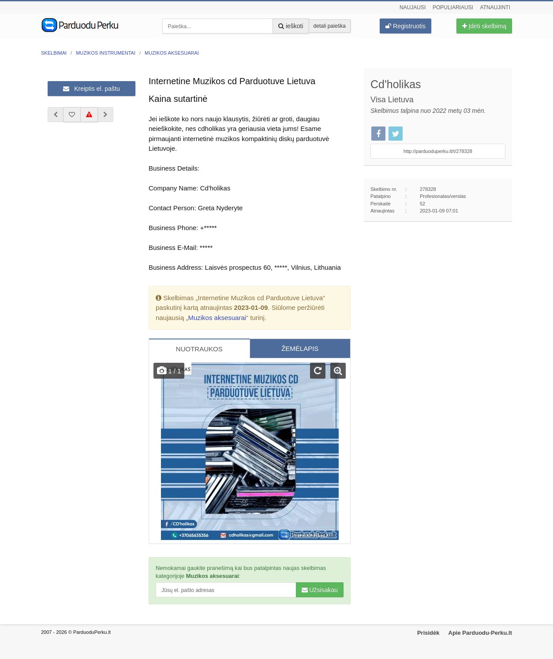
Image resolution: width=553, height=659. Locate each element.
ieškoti (290, 26)
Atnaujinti (495, 7)
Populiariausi (453, 7)
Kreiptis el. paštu (91, 88)
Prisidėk (428, 632)
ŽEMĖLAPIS (299, 348)
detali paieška (330, 26)
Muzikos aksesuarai (217, 317)
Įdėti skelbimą (484, 26)
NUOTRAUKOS (199, 349)
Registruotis (405, 26)
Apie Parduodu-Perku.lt (480, 632)
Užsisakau (320, 589)
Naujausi (413, 7)
